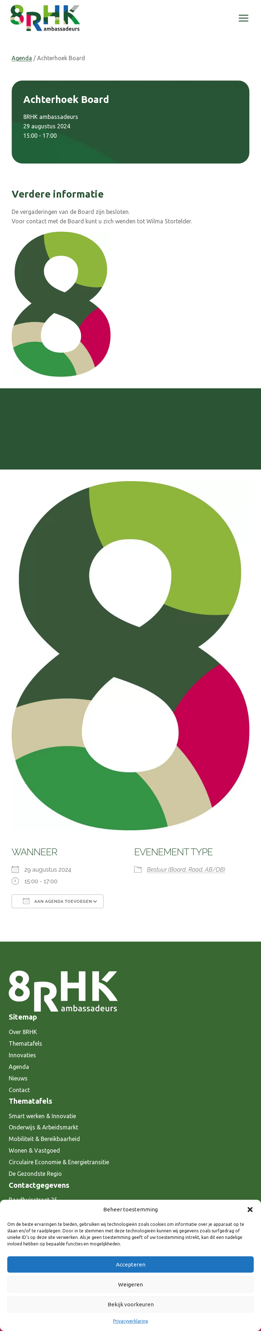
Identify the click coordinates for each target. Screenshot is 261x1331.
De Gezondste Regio (35, 1173)
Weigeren (130, 1284)
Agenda (22, 58)
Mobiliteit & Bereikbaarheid (44, 1139)
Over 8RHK (23, 1032)
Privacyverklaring (130, 1321)
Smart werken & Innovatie (42, 1116)
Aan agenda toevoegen (57, 901)
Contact (19, 1090)
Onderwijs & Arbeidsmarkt (43, 1127)
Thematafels (25, 1043)
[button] (250, 1209)
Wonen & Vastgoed (34, 1150)
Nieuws (18, 1078)
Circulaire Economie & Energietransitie (59, 1162)
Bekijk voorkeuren (131, 1304)
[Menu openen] (243, 18)
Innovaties (22, 1055)
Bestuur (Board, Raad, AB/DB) (186, 869)
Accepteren (130, 1264)
